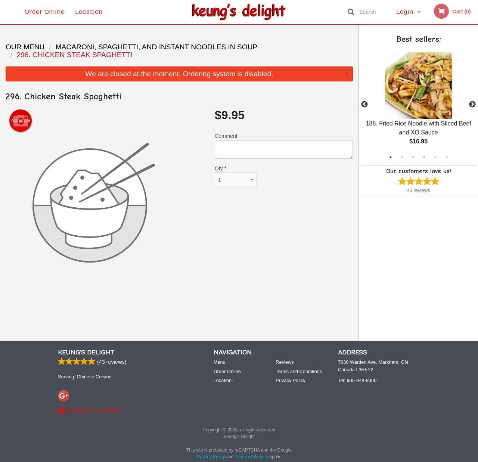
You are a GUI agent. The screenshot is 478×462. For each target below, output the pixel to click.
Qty (236, 175)
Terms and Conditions (299, 372)
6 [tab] (446, 157)
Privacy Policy (290, 381)
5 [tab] (435, 157)
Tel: (357, 381)
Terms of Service (251, 457)
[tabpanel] (418, 104)
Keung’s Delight (86, 353)
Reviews (285, 362)
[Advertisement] (179, 310)
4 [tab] (424, 157)
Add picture (20, 120)
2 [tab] (402, 157)
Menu (220, 362)
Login (404, 12)
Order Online (45, 12)
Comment (284, 146)
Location (89, 12)
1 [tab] (390, 157)
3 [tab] (413, 157)
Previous (364, 104)
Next (472, 104)
